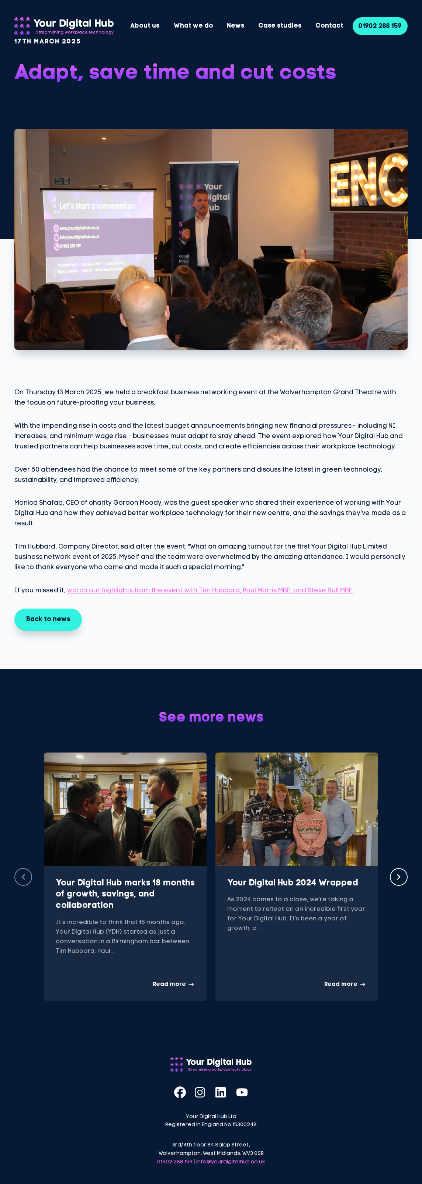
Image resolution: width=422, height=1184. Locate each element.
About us (144, 26)
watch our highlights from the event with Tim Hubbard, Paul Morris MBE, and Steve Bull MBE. (210, 591)
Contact (329, 26)
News (235, 26)
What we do (193, 26)
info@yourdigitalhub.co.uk (230, 1162)
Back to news (48, 619)
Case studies (279, 26)
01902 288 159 (380, 26)
